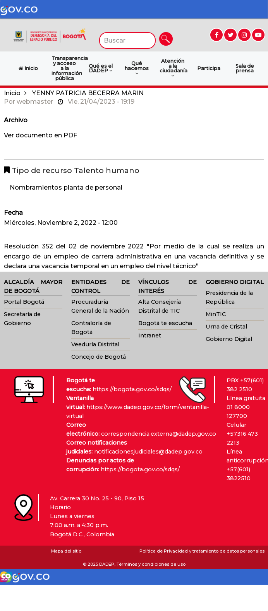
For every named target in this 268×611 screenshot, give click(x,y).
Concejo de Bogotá (98, 356)
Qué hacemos (137, 68)
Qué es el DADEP (101, 68)
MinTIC (216, 314)
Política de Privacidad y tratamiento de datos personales (202, 551)
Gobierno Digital (229, 338)
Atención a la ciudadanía (173, 68)
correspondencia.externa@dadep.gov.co (158, 433)
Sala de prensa (244, 68)
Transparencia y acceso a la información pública (67, 68)
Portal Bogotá (24, 301)
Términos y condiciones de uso (151, 564)
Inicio (12, 93)
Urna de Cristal (226, 326)
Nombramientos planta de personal (66, 187)
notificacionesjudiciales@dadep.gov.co (148, 451)
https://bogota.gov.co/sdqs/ (132, 389)
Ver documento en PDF (40, 135)
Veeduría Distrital (95, 344)
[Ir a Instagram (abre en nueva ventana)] (244, 35)
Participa (208, 68)
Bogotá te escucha (165, 323)
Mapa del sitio (66, 551)
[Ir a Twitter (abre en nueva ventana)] (230, 35)
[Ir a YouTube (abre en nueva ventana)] (258, 35)
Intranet (149, 335)
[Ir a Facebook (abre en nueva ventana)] (216, 35)
